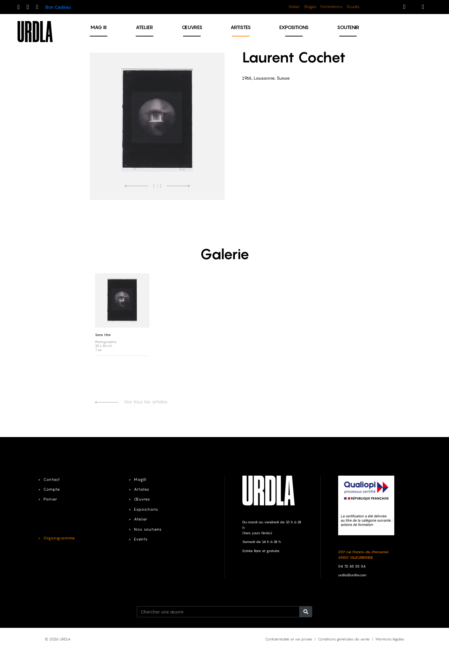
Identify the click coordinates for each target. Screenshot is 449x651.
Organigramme (59, 538)
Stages (310, 6)
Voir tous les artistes (131, 401)
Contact (51, 479)
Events (141, 539)
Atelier (144, 27)
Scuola (353, 6)
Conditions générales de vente (344, 639)
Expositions (294, 27)
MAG (99, 27)
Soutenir (348, 27)
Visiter (294, 6)
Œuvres (192, 27)
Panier (50, 499)
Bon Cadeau (58, 7)
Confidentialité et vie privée (288, 639)
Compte (51, 489)
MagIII (140, 479)
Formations (331, 6)
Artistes (240, 27)
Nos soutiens (148, 529)
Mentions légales (390, 639)
